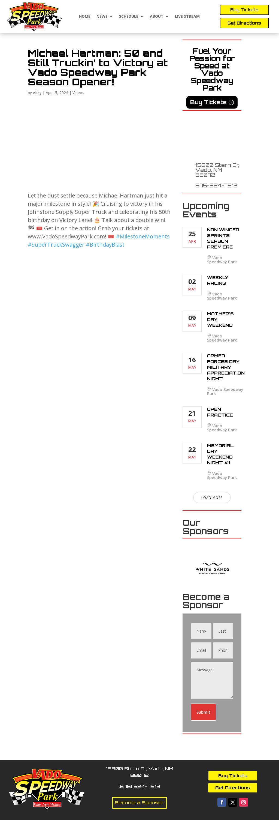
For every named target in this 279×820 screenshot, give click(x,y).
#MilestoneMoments (143, 236)
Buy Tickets (244, 9)
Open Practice (220, 412)
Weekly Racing (217, 280)
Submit (203, 712)
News (102, 16)
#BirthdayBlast (105, 244)
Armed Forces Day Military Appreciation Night (226, 367)
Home (84, 16)
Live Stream (187, 16)
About (156, 16)
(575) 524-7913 (139, 786)
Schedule (128, 16)
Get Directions (244, 23)
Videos (78, 92)
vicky (37, 92)
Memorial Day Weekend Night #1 (220, 454)
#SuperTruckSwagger (56, 244)
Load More (212, 497)
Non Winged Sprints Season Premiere (223, 238)
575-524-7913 (216, 185)
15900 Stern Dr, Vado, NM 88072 (217, 170)
